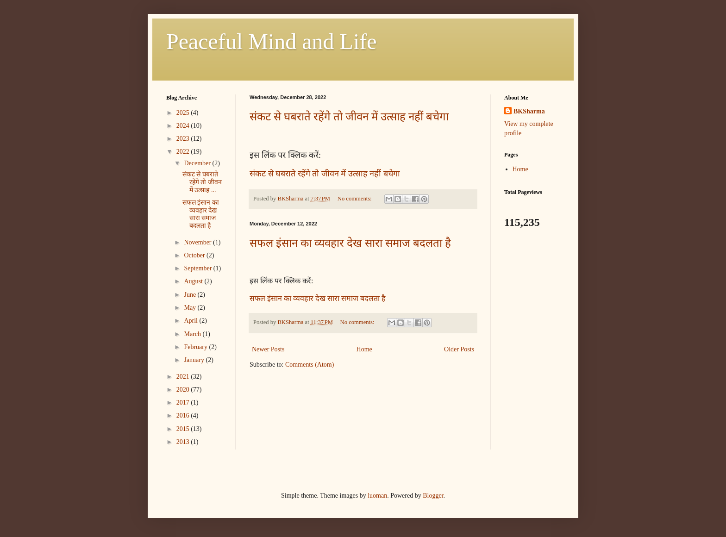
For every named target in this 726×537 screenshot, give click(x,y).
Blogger (433, 495)
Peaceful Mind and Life (271, 41)
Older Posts (459, 349)
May (190, 307)
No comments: (355, 198)
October (195, 255)
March (193, 334)
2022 (183, 151)
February (196, 346)
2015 (183, 428)
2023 (183, 138)
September (198, 268)
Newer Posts (268, 349)
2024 (183, 125)
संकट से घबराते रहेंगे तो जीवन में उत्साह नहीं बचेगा (349, 117)
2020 (183, 389)
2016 (183, 415)
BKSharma (529, 111)
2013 (183, 441)
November (198, 242)
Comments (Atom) (309, 364)
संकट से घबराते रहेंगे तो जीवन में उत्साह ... (202, 182)
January (195, 359)
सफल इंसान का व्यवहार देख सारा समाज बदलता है (350, 243)
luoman (377, 495)
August (194, 281)
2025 (183, 112)
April (191, 320)
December (198, 163)
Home (364, 349)
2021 (183, 376)
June (190, 294)
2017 (183, 402)
